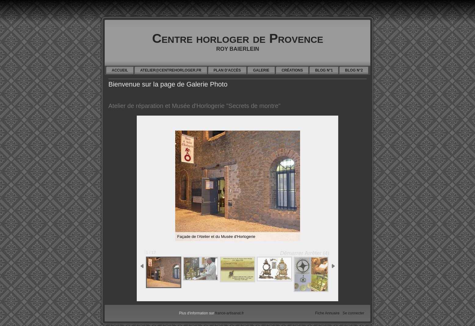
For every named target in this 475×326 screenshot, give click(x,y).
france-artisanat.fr (229, 313)
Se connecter (353, 313)
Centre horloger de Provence (237, 38)
